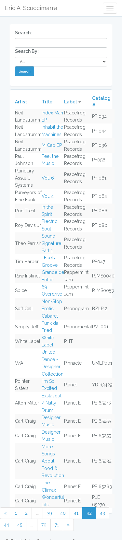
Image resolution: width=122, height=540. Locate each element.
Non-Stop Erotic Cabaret (52, 309)
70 (44, 524)
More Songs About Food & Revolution (53, 461)
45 (19, 524)
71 (57, 524)
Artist (21, 101)
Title (47, 101)
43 (102, 513)
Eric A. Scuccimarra (31, 8)
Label (70, 101)
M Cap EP (52, 145)
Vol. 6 (48, 178)
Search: (23, 32)
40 (63, 513)
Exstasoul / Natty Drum (51, 403)
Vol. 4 (48, 196)
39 (49, 513)
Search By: (27, 51)
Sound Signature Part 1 (51, 243)
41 (76, 513)
